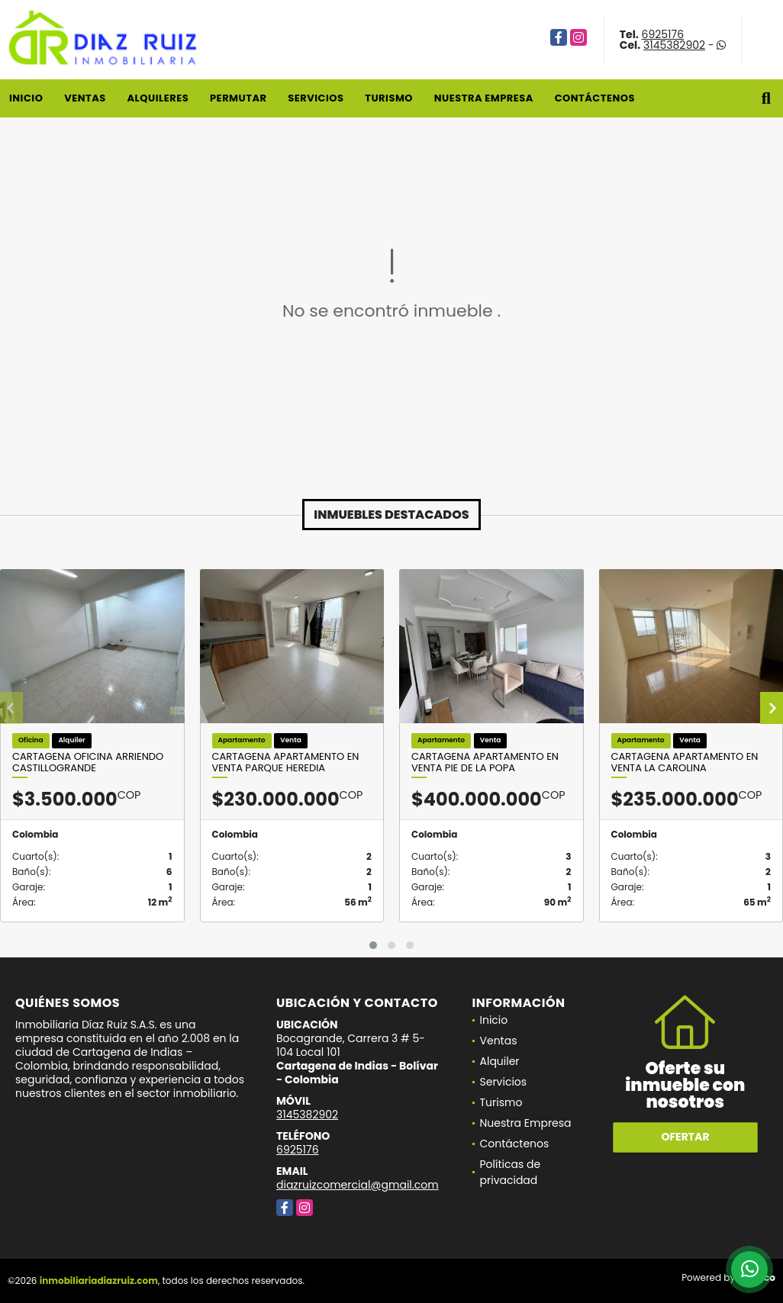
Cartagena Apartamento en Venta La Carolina (685, 762)
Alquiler (500, 1061)
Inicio (26, 98)
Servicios (315, 98)
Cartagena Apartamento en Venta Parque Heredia (285, 762)
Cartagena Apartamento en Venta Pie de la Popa (485, 762)
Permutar (238, 98)
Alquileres (157, 98)
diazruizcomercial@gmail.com (357, 1184)
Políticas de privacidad (510, 1172)
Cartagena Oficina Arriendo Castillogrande (87, 762)
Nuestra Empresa (483, 98)
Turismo (389, 98)
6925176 (663, 34)
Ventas (85, 98)
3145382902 (674, 45)
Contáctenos (595, 98)
